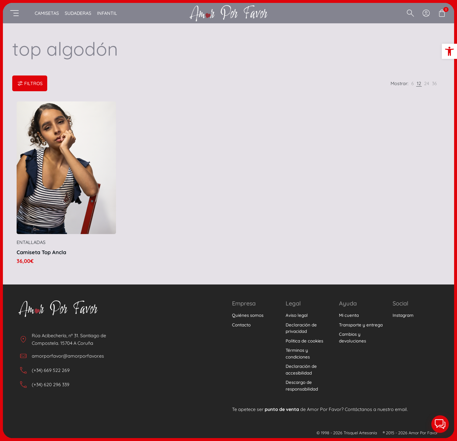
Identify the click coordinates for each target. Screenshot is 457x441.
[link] (412, 83)
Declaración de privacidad (301, 328)
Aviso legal (297, 315)
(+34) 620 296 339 (50, 384)
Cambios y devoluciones (352, 337)
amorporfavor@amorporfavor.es (68, 356)
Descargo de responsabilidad (302, 385)
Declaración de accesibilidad (301, 369)
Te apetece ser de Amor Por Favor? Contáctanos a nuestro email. (320, 409)
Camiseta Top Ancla (41, 252)
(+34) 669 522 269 (51, 370)
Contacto (241, 325)
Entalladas (31, 242)
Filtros (30, 83)
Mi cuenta (349, 315)
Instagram (403, 315)
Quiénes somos (247, 315)
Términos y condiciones (298, 353)
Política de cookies (304, 341)
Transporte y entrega (361, 325)
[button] (449, 51)
